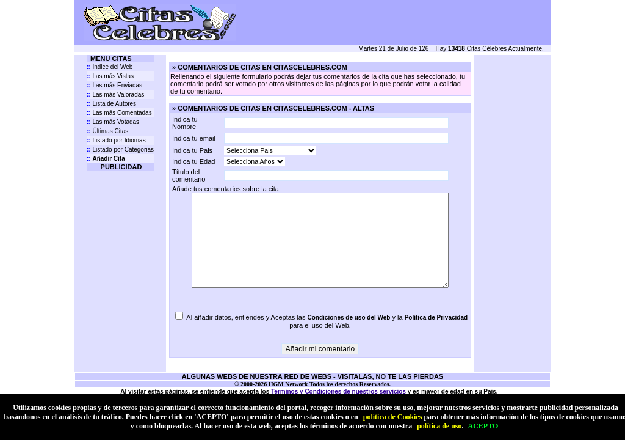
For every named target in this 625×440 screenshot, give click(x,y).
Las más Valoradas (115, 94)
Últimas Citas (107, 131)
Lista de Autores (111, 103)
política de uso (439, 426)
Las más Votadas (113, 122)
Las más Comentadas (119, 112)
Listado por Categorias (120, 149)
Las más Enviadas (114, 85)
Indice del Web (109, 67)
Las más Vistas (110, 76)
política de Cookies (392, 417)
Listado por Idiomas (116, 140)
